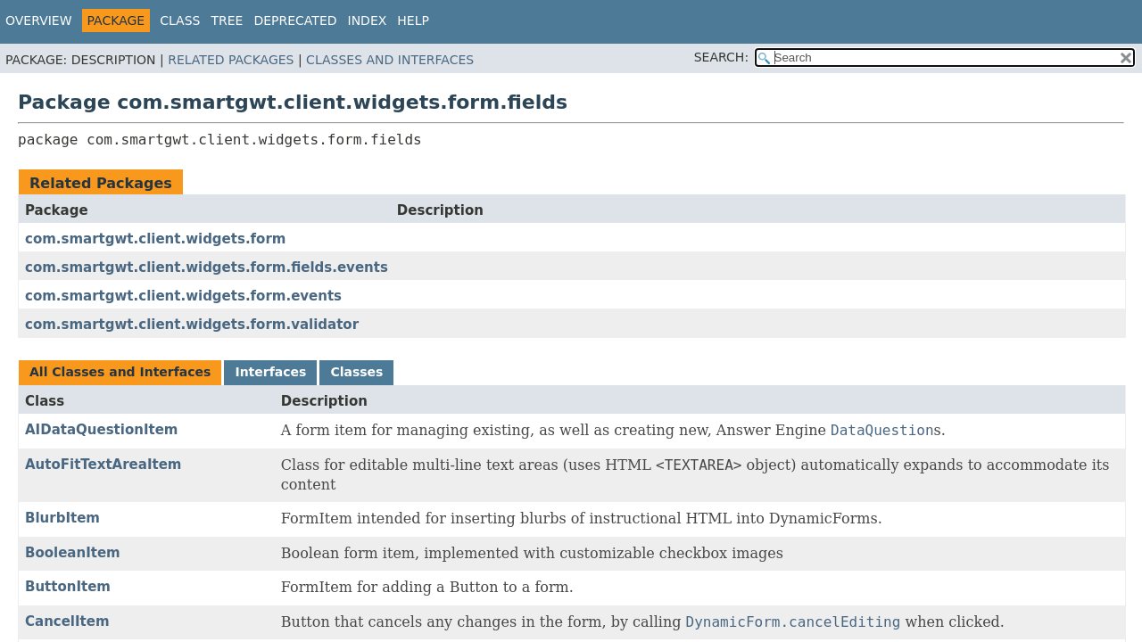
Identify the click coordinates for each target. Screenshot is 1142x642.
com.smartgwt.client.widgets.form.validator (192, 325)
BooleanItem (72, 553)
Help (413, 20)
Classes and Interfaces (390, 60)
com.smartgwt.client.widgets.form (155, 239)
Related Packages (231, 60)
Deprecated (294, 20)
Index (367, 20)
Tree (227, 20)
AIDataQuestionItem (101, 430)
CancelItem (67, 621)
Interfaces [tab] (270, 372)
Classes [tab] (356, 372)
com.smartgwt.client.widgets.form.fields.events (206, 267)
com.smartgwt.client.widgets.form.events (183, 296)
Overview (38, 20)
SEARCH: (721, 57)
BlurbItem (62, 518)
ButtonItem (68, 587)
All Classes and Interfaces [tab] (120, 372)
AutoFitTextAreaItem (103, 465)
